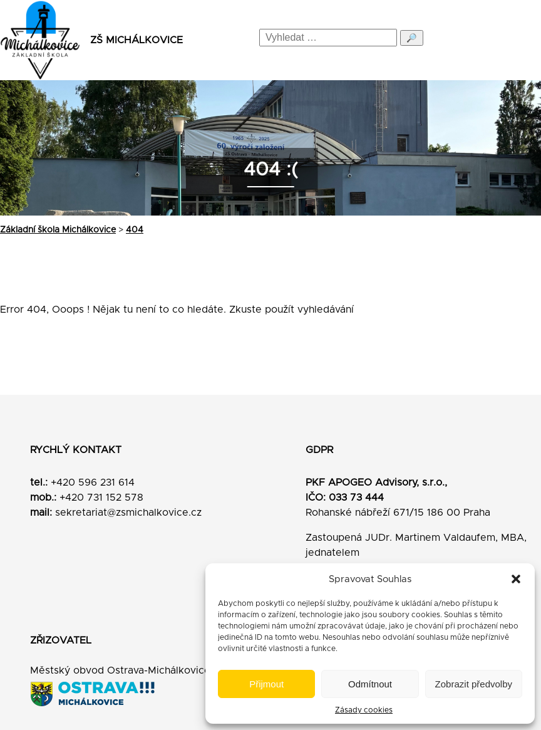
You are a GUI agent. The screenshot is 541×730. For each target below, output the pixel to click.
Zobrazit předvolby (473, 684)
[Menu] (520, 40)
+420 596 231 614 (93, 482)
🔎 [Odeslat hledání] (411, 38)
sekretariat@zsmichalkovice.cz (128, 513)
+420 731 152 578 (101, 498)
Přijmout (266, 684)
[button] (516, 579)
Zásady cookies (364, 710)
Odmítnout (370, 684)
